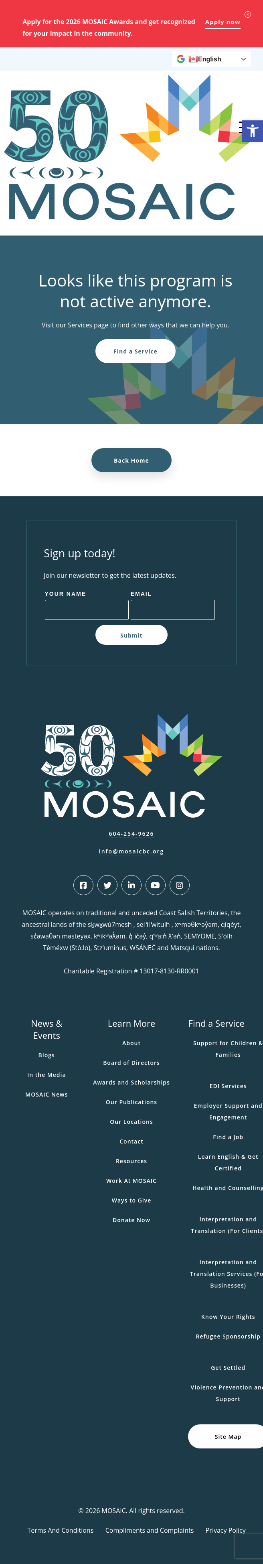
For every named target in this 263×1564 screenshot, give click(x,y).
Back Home (131, 460)
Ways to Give (132, 1200)
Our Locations (131, 1121)
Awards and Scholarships (131, 1082)
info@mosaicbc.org (131, 851)
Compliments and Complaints (149, 1530)
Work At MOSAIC (131, 1180)
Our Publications (131, 1102)
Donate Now (131, 1220)
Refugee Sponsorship (228, 1336)
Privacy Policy (226, 1530)
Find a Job (228, 1137)
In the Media (46, 1075)
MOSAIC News (46, 1094)
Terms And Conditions (60, 1530)
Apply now (223, 22)
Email (141, 594)
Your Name (66, 594)
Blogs (46, 1055)
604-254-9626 (131, 833)
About (131, 1043)
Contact (131, 1141)
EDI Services (228, 1086)
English (204, 59)
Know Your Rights (228, 1316)
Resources (131, 1161)
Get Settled (228, 1367)
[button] (252, 131)
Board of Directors (131, 1062)
